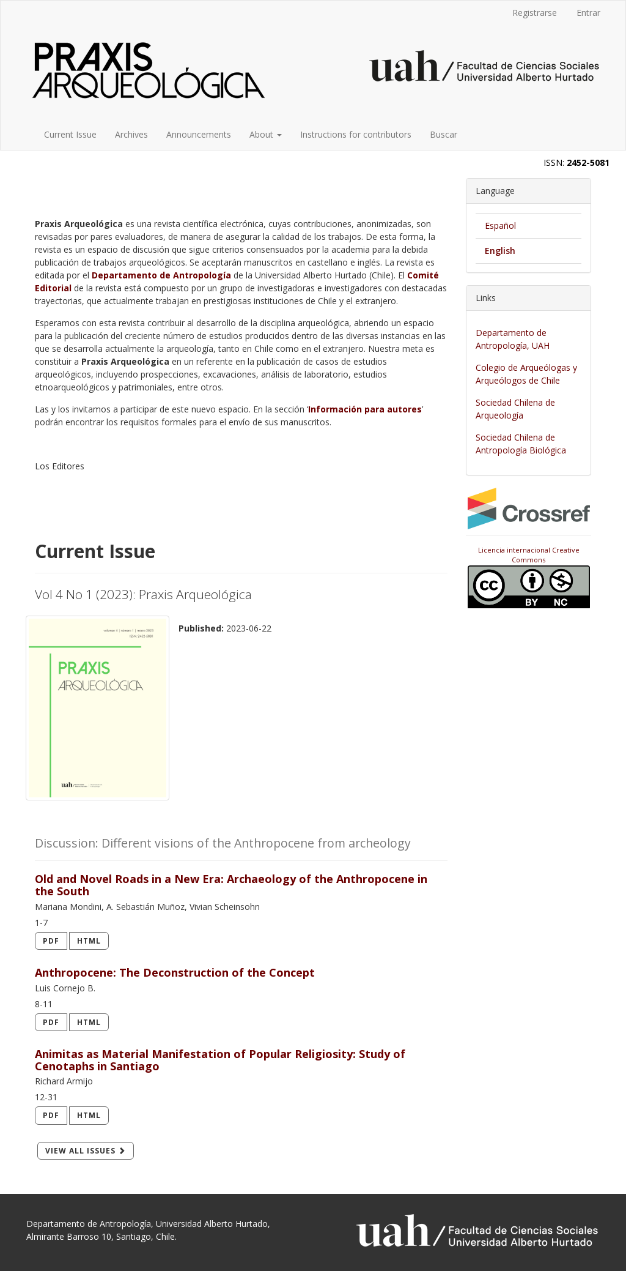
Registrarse (534, 12)
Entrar (588, 12)
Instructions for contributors (355, 134)
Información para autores (365, 409)
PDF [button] (51, 941)
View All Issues (85, 1151)
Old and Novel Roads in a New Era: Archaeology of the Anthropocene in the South (231, 884)
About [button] (265, 134)
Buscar (443, 134)
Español (500, 225)
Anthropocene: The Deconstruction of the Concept (175, 972)
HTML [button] (89, 941)
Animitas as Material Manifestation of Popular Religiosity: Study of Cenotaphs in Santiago (220, 1059)
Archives (131, 134)
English (500, 250)
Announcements (198, 134)
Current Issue (70, 134)
